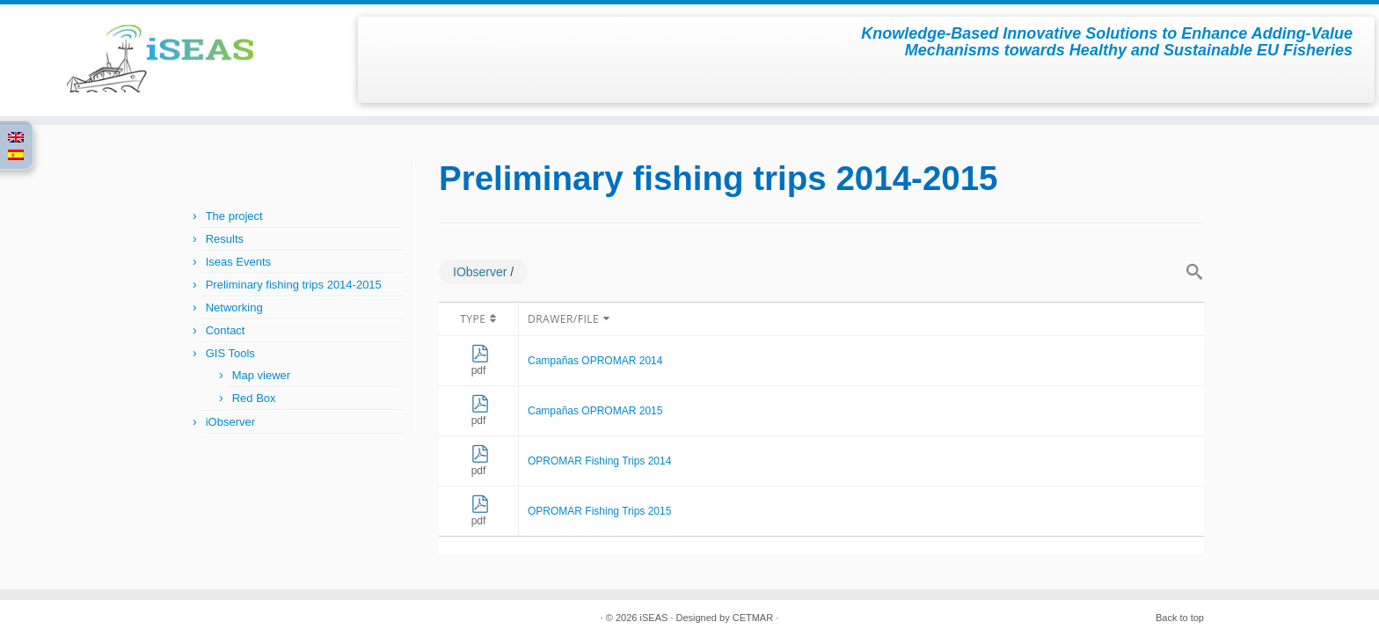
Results (225, 238)
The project (234, 216)
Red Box (254, 398)
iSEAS (654, 617)
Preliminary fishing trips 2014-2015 (294, 284)
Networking (234, 307)
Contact (225, 330)
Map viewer (261, 375)
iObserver (230, 421)
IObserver (480, 272)
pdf (480, 364)
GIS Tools (230, 353)
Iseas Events (238, 261)
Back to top (1180, 617)
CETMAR (753, 617)
